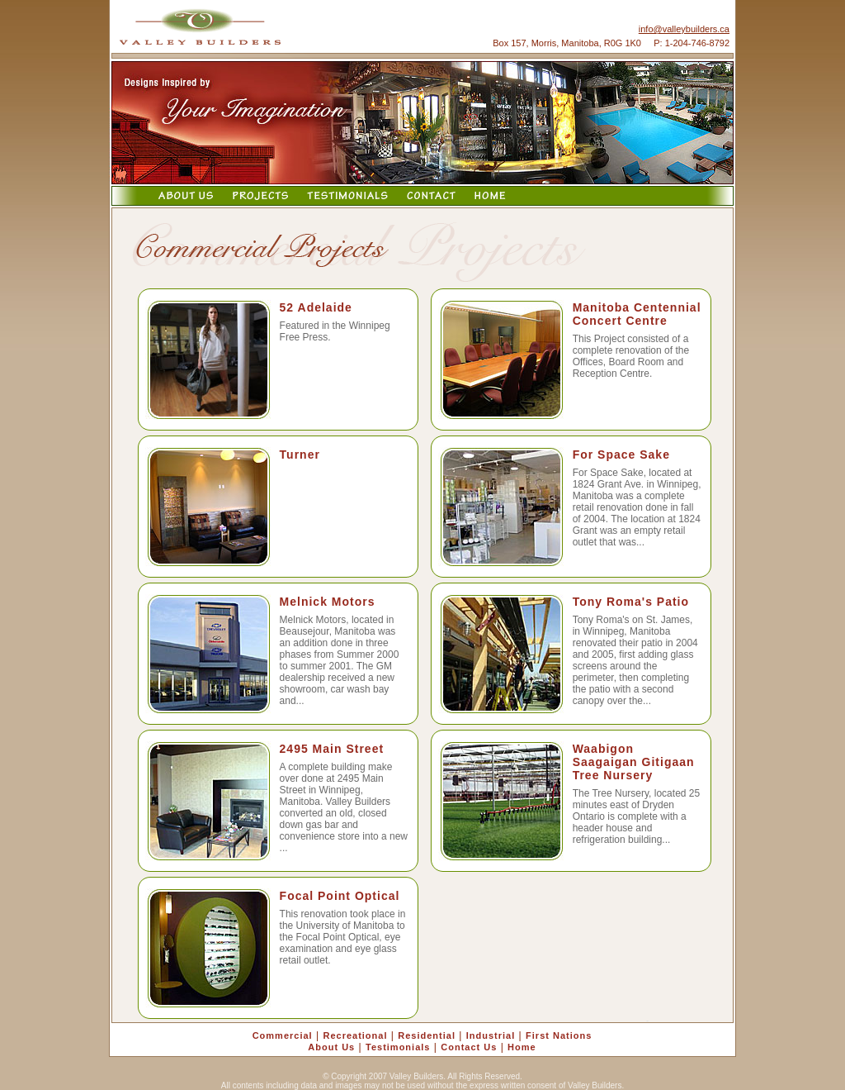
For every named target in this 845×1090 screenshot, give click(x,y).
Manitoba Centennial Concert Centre (637, 314)
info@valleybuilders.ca (684, 29)
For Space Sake (621, 454)
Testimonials (398, 1047)
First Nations (559, 1035)
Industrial (491, 1035)
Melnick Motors (327, 601)
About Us (331, 1047)
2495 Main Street (332, 748)
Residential (427, 1035)
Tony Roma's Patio (631, 601)
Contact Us (469, 1047)
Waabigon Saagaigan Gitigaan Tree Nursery (634, 762)
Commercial (283, 1035)
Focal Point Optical (340, 895)
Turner (300, 454)
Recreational (355, 1035)
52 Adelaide (316, 307)
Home (521, 1047)
